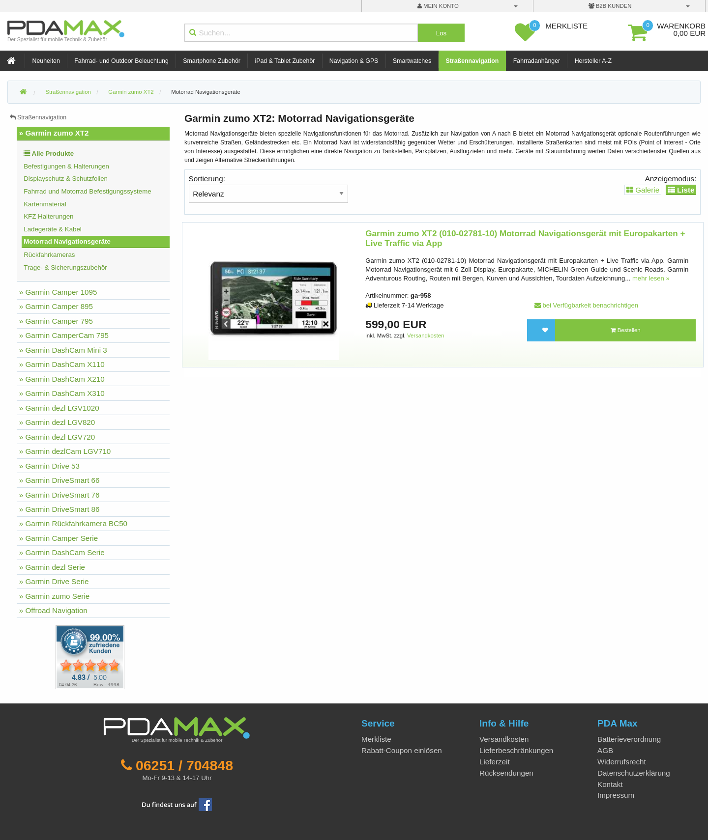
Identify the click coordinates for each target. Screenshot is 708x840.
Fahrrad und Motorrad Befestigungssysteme (87, 191)
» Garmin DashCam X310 (62, 393)
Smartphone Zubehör (211, 60)
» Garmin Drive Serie (54, 581)
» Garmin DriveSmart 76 (59, 495)
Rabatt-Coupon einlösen (401, 750)
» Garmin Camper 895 (56, 306)
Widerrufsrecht (621, 761)
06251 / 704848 (184, 765)
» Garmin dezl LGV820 (57, 422)
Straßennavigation (472, 60)
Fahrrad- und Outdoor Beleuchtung (121, 60)
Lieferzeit (494, 761)
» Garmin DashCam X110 (62, 364)
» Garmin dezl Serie (52, 567)
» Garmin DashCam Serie (62, 552)
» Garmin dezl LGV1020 (59, 408)
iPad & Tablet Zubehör (285, 60)
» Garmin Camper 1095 (58, 292)
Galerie (642, 190)
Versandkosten (425, 335)
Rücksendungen (506, 773)
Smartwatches (412, 60)
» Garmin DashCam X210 (62, 379)
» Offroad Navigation (53, 610)
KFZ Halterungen (48, 216)
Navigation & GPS (354, 60)
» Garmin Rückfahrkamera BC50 (73, 523)
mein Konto (438, 6)
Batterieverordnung (629, 739)
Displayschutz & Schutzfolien (66, 178)
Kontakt (610, 784)
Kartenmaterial (45, 204)
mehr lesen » (651, 278)
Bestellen (626, 330)
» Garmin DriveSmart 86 (59, 509)
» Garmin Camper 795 (56, 321)
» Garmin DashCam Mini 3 (63, 350)
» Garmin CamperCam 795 (64, 335)
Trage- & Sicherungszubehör (65, 267)
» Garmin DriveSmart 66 (59, 480)
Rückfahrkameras (49, 254)
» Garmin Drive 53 (49, 466)
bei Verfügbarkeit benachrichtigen (586, 305)
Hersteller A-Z (593, 60)
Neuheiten (46, 60)
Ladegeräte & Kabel (53, 229)
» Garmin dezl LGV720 (57, 437)
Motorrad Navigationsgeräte (205, 92)
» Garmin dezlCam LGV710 (65, 451)
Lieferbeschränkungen (516, 750)
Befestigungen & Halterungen (66, 166)
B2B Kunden (610, 6)
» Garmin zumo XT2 (54, 133)
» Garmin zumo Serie (54, 596)
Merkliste (376, 739)
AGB (605, 750)
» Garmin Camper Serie (58, 538)
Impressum (615, 795)
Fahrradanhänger (536, 60)
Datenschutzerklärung (633, 773)
